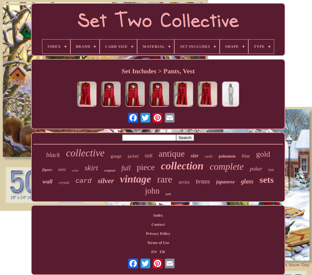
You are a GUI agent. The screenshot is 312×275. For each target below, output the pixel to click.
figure (47, 169)
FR (162, 251)
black (53, 154)
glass (247, 181)
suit (149, 155)
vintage (135, 179)
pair (168, 194)
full (126, 168)
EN (154, 251)
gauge (116, 156)
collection (182, 166)
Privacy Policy (158, 233)
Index (158, 215)
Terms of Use (158, 242)
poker (256, 169)
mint (62, 169)
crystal (63, 182)
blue (246, 155)
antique (172, 153)
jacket (133, 156)
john (152, 190)
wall (48, 181)
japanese (225, 182)
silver (106, 181)
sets (267, 180)
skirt (91, 168)
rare (164, 179)
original (109, 170)
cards (209, 156)
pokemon (227, 156)
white (75, 170)
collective (85, 153)
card (84, 181)
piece (146, 167)
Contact (158, 224)
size (195, 155)
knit (271, 170)
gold (263, 154)
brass (203, 181)
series (184, 182)
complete (227, 166)
